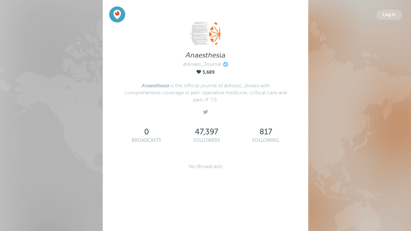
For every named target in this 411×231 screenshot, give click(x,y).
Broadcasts (146, 140)
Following (265, 140)
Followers (206, 140)
